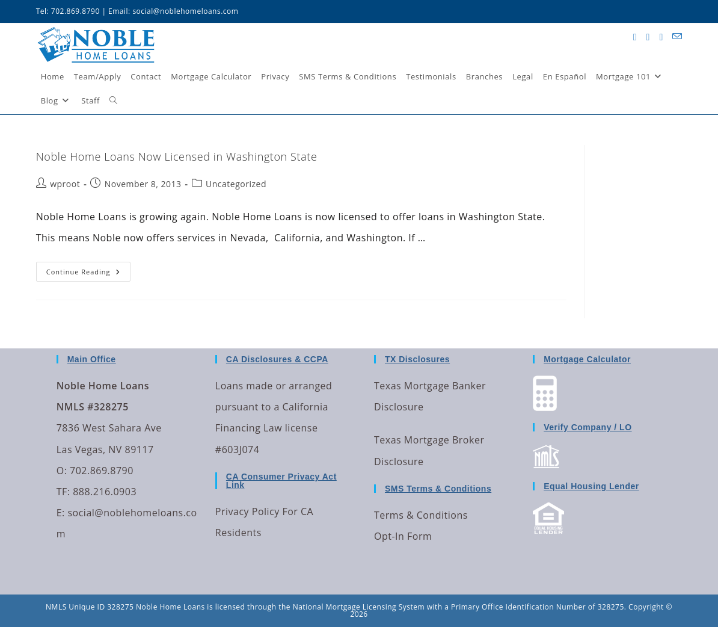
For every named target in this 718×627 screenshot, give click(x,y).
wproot (65, 184)
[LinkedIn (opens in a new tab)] (660, 37)
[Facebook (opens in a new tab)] (648, 37)
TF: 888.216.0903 (97, 491)
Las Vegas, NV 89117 (105, 449)
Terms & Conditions (421, 515)
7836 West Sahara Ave (109, 427)
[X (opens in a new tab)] (635, 37)
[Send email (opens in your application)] (677, 36)
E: (61, 512)
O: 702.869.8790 (95, 470)
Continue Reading (88, 269)
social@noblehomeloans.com (185, 11)
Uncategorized (236, 184)
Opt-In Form (403, 536)
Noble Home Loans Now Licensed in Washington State (177, 156)
